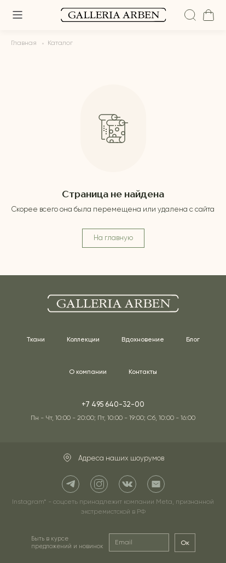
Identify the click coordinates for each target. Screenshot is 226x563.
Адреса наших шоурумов (113, 458)
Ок (185, 543)
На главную (113, 238)
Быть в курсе (67, 542)
